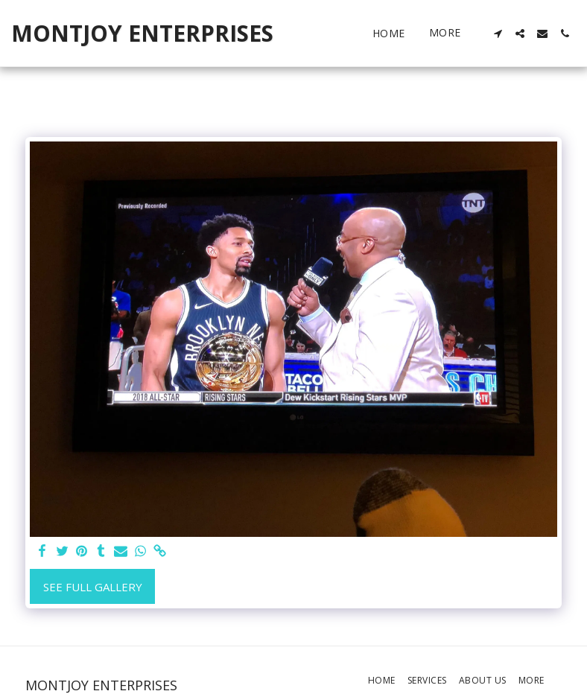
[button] (497, 33)
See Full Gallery (92, 586)
